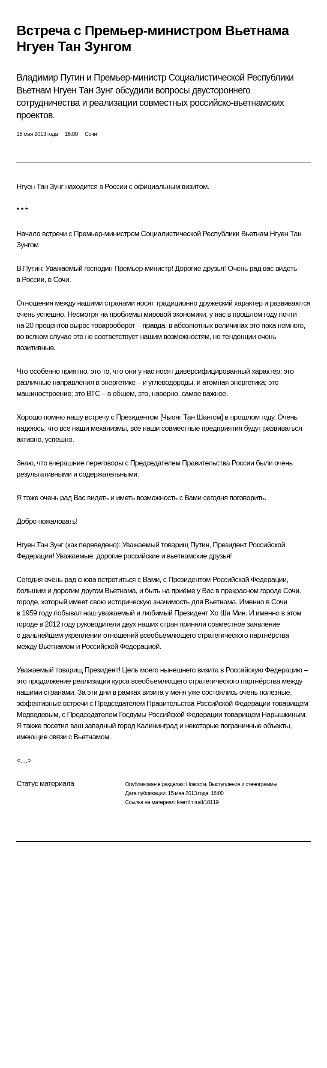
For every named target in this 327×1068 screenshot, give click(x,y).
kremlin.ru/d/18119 (198, 802)
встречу (97, 417)
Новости (196, 784)
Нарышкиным (283, 715)
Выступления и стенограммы (242, 784)
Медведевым (37, 715)
